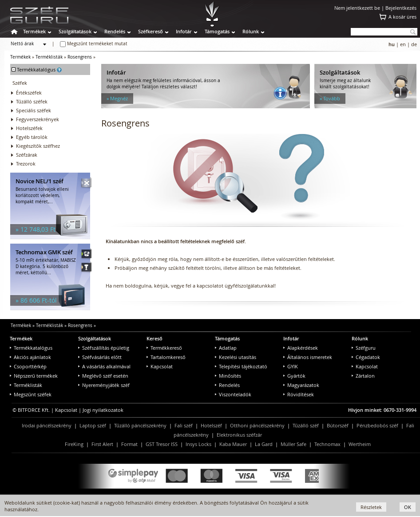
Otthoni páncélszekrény (257, 425)
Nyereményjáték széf (104, 385)
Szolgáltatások (75, 31)
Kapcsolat (160, 366)
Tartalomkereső (166, 357)
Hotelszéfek (29, 128)
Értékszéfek (29, 92)
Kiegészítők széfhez (38, 145)
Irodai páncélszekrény (46, 425)
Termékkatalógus (31, 347)
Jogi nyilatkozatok (103, 409)
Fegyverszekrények (37, 119)
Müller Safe (293, 444)
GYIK (290, 366)
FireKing (74, 444)
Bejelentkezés (400, 7)
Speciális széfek (33, 110)
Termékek (34, 31)
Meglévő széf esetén (103, 375)
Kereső (154, 338)
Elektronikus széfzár (239, 434)
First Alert (102, 444)
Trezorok (26, 163)
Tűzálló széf (306, 425)
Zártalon (363, 375)
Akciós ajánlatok (30, 357)
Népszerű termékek (34, 375)
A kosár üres (402, 16)
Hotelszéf (211, 425)
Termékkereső (164, 347)
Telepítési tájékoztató (241, 366)
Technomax (327, 444)
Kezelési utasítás (235, 357)
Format (129, 444)
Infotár (184, 31)
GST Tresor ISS (162, 444)
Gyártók (294, 375)
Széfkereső (150, 31)
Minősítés (228, 375)
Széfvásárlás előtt (100, 357)
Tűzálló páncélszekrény (140, 425)
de (414, 44)
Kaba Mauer (233, 444)
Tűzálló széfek (32, 101)
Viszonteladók (233, 394)
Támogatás (217, 31)
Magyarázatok (301, 385)
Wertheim (360, 444)
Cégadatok (366, 357)
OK (407, 507)
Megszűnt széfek (31, 394)
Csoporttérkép (28, 366)
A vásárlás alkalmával (104, 366)
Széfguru (364, 347)
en (403, 44)
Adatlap (226, 347)
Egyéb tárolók (32, 137)
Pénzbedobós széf (377, 425)
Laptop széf (92, 425)
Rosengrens (79, 57)
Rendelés (114, 31)
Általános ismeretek (307, 357)
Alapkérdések (300, 347)
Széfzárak (26, 154)
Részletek (371, 507)
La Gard (264, 444)
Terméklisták (49, 57)
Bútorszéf (338, 425)
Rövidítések (298, 394)
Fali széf (183, 425)
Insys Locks (198, 444)
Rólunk (250, 31)
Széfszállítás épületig (103, 347)
